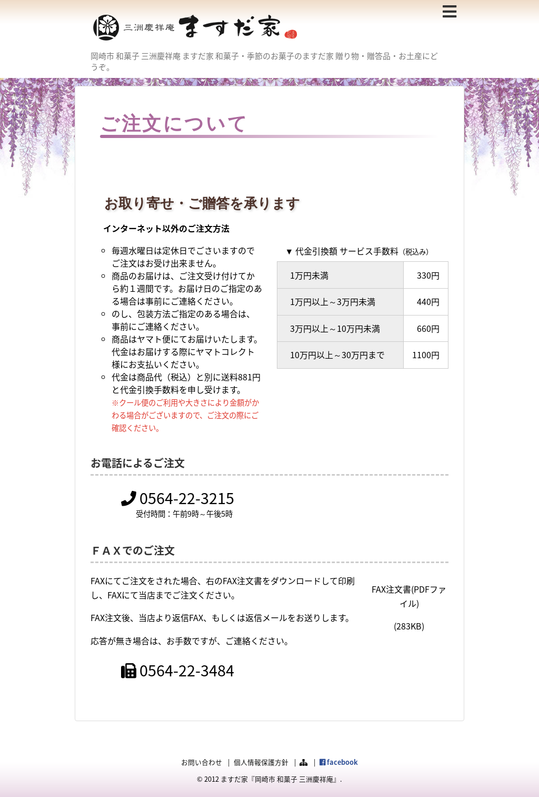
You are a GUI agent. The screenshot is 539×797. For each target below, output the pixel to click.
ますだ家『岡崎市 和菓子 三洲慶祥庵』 (280, 779)
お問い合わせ (201, 762)
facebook (339, 762)
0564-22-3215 (177, 498)
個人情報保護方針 (261, 762)
